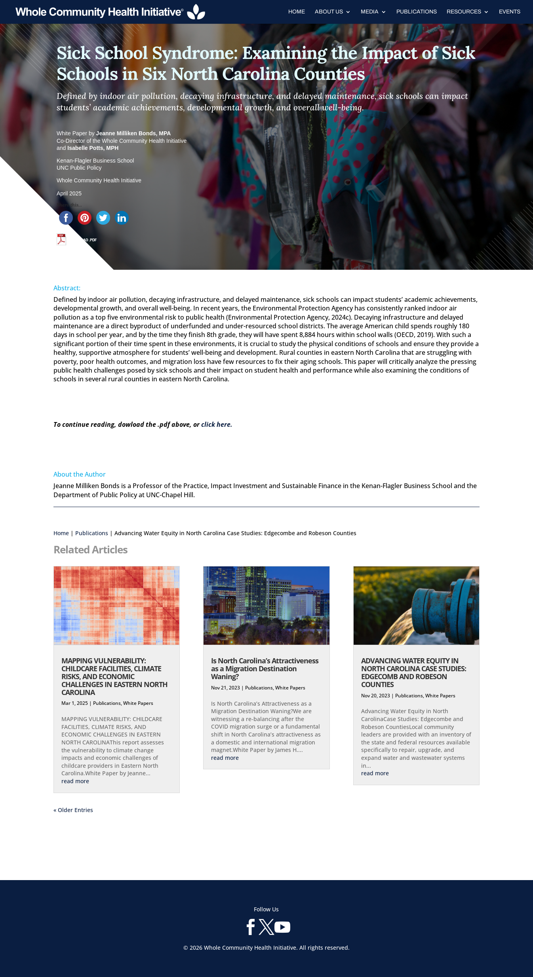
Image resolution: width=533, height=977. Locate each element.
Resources (464, 12)
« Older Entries (73, 810)
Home (296, 12)
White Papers (138, 703)
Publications (416, 12)
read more (75, 781)
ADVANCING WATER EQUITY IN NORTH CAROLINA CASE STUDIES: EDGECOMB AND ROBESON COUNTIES (413, 672)
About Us (329, 12)
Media (370, 12)
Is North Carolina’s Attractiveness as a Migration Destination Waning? (264, 668)
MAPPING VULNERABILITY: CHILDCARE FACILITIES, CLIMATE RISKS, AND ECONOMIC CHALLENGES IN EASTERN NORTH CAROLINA (114, 676)
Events (509, 12)
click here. (216, 424)
